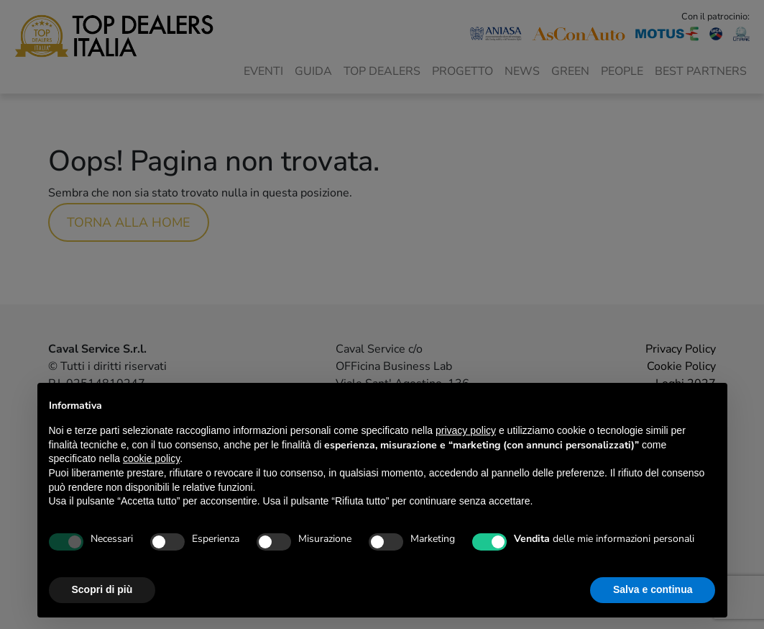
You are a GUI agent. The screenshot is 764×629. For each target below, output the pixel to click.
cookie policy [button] (151, 458)
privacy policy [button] (466, 430)
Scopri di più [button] (102, 589)
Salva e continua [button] (652, 589)
